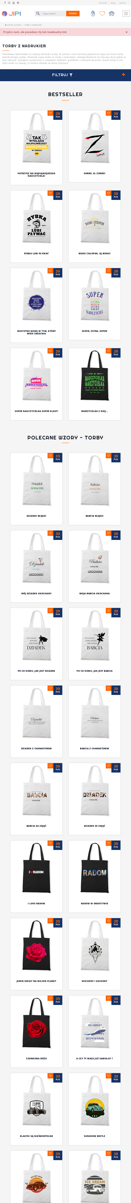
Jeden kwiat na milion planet (66, 791)
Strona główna (13, 25)
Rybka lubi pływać (36, 253)
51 (75, 974)
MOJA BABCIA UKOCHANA (94, 593)
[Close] (127, 32)
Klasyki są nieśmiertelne (106, 813)
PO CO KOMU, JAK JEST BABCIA (94, 670)
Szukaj (73, 13)
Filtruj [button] (62, 74)
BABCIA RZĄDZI (95, 515)
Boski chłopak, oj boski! (94, 253)
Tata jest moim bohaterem (36, 896)
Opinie (122, 2)
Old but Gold (82, 838)
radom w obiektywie (20, 791)
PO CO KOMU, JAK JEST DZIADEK (36, 670)
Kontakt (103, 2)
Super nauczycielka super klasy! (36, 411)
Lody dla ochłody (36, 864)
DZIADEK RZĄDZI (36, 515)
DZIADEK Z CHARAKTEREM (36, 748)
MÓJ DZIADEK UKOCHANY (36, 593)
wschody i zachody (111, 791)
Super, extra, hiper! (94, 330)
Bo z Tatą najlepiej (94, 864)
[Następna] (82, 974)
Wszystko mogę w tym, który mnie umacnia (36, 332)
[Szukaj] (53, 13)
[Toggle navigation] (126, 13)
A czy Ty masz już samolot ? (59, 813)
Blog (113, 2)
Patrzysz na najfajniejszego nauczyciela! (36, 174)
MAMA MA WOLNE (65, 929)
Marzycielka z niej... (94, 411)
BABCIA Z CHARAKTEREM (94, 748)
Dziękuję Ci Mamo (94, 896)
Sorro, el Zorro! (94, 173)
